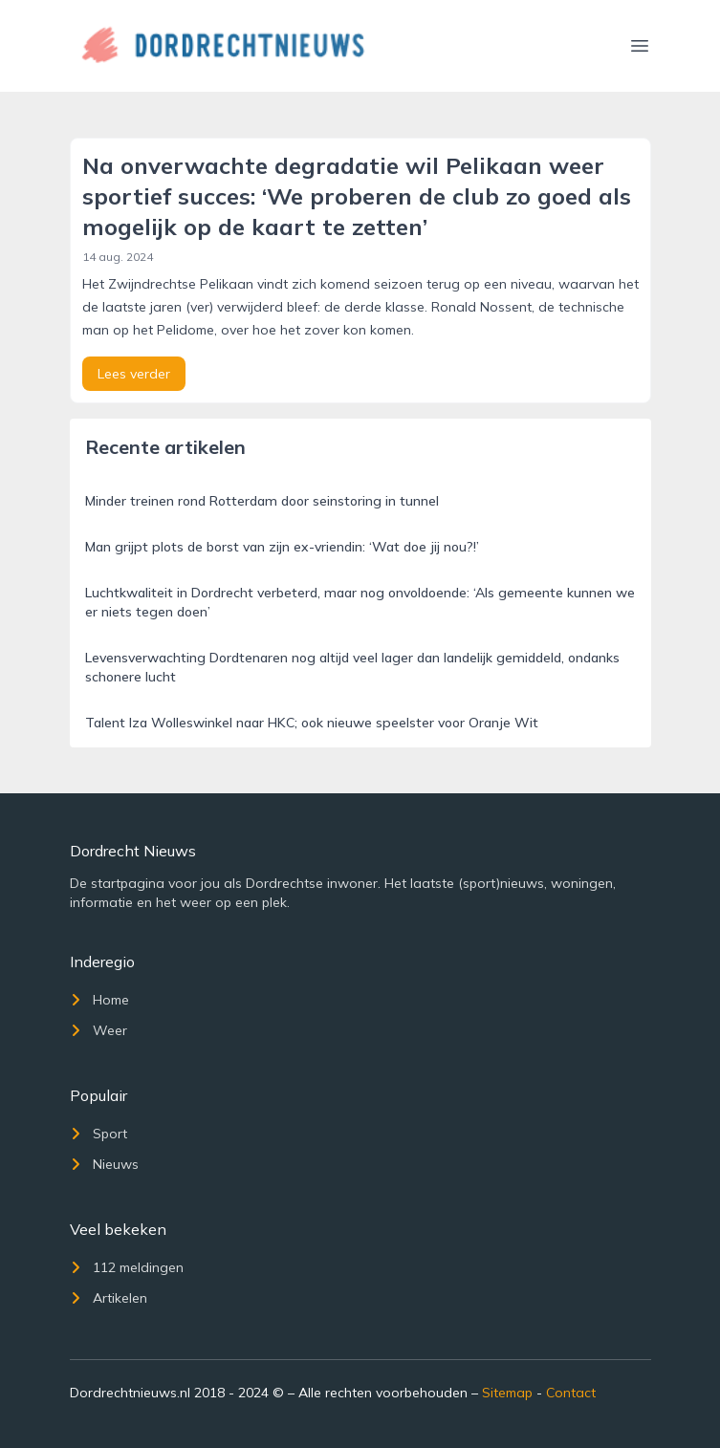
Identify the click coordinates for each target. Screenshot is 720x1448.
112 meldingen (127, 1267)
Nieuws (104, 1164)
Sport (98, 1133)
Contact (571, 1392)
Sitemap (507, 1392)
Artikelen (108, 1298)
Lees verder (134, 373)
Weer (98, 1030)
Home (99, 999)
